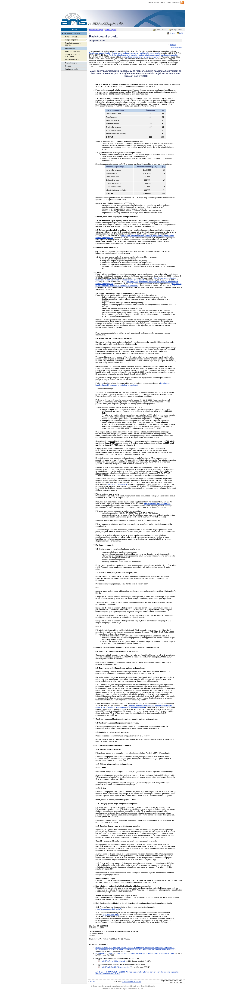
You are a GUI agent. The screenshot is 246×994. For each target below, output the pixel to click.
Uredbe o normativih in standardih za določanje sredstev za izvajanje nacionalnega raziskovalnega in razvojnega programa (135, 706)
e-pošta (177, 2)
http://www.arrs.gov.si (111, 914)
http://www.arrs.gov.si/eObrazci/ (157, 504)
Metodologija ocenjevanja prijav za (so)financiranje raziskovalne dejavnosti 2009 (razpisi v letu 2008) (135, 953)
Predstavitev (70, 48)
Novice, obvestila (71, 37)
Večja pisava (161, 30)
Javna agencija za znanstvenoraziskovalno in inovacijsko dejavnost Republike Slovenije (123, 986)
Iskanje (150, 2)
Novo (163, 2)
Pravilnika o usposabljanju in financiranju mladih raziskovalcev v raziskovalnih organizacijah (125, 53)
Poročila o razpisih (72, 51)
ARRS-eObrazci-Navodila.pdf (113, 961)
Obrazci (68, 66)
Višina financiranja (72, 59)
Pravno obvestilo (116, 989)
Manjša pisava (177, 30)
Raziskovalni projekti (96, 29)
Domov (74, 29)
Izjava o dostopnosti (130, 989)
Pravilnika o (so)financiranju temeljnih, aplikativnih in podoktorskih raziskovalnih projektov (144, 55)
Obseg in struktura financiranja (72, 55)
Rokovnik (172, 45)
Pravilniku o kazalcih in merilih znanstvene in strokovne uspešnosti (133, 384)
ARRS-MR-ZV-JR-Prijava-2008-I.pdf (116, 967)
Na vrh (92, 981)
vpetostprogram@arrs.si (117, 484)
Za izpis (172, 33)
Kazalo (156, 2)
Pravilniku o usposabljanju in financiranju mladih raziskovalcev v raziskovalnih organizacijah (136, 279)
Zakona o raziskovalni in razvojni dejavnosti (143, 57)
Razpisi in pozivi (110, 29)
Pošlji (181, 33)
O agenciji (169, 2)
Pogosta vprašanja (175, 47)
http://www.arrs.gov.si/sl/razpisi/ (108, 909)
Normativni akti (71, 63)
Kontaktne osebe (71, 69)
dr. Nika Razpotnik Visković (131, 981)
